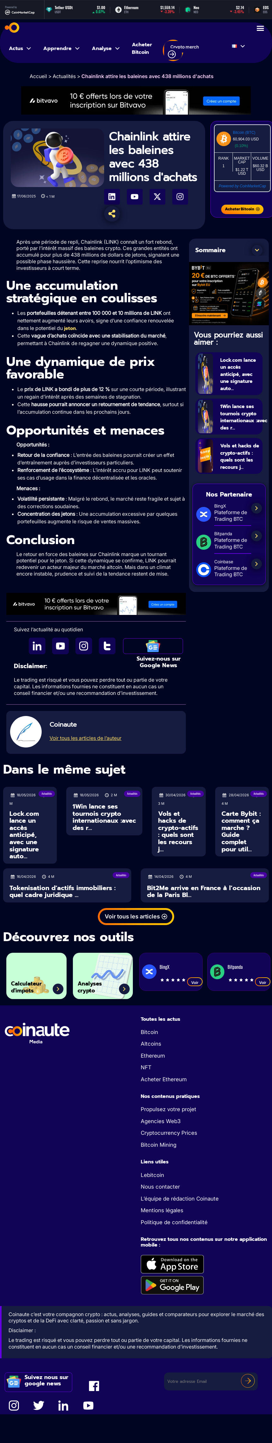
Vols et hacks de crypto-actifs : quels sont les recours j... (240, 478)
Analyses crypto (96, 984)
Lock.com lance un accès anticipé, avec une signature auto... (235, 381)
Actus (20, 48)
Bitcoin (149, 1032)
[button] (257, 250)
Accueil (38, 76)
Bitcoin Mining (158, 1145)
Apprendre (61, 48)
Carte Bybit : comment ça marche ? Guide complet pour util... (241, 831)
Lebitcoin (152, 1175)
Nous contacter (160, 1187)
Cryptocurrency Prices (169, 1133)
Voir (194, 982)
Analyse (106, 48)
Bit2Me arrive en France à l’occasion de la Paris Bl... (203, 891)
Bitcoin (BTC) (244, 132)
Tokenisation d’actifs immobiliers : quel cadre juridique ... (62, 891)
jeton (70, 328)
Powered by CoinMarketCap (242, 186)
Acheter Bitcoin (142, 48)
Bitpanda (235, 966)
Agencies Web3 (160, 1121)
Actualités (64, 76)
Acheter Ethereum (164, 1079)
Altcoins (151, 1044)
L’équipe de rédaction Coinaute (180, 1199)
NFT (146, 1067)
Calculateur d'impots (33, 984)
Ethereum (153, 1056)
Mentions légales (162, 1210)
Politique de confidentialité (174, 1222)
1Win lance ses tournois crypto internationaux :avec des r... (104, 817)
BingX (164, 966)
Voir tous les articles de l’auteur (85, 738)
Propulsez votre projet (168, 1109)
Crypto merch (183, 51)
